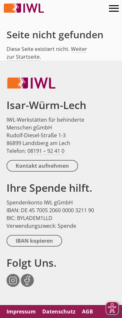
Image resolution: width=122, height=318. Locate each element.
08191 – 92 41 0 (45, 150)
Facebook (27, 277)
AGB (87, 311)
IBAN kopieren (34, 240)
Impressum (21, 311)
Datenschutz (58, 311)
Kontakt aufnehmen (42, 165)
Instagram (13, 277)
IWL (24, 8)
